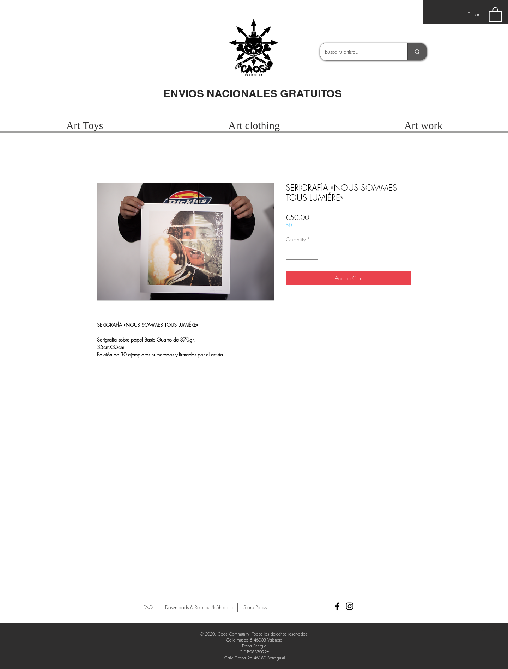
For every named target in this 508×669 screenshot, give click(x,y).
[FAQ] (148, 607)
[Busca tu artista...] (359, 51)
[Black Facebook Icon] (337, 606)
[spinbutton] (302, 252)
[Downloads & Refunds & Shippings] (200, 607)
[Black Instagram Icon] (350, 606)
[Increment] (312, 252)
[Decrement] (292, 252)
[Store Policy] (255, 607)
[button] (495, 14)
